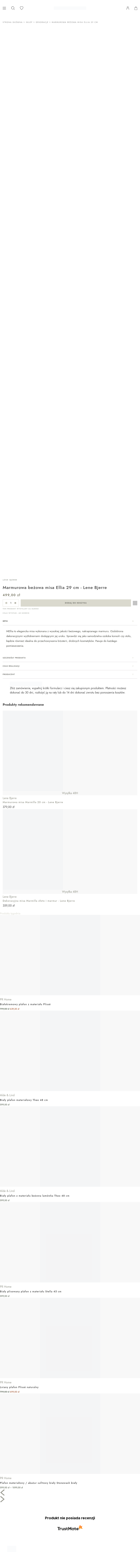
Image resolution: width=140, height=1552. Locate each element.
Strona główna (13, 22)
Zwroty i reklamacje (15, 1469)
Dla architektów (13, 1494)
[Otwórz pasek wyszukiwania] (13, 8)
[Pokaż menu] (4, 8)
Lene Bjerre (10, 315)
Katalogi (8, 1524)
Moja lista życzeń (14, 1515)
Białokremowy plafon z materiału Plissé (25, 740)
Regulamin (10, 1473)
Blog (6, 1528)
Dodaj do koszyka (76, 338)
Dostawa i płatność (15, 1465)
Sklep (29, 22)
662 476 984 (12, 1444)
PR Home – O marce (17, 1490)
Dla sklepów (11, 1498)
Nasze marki (11, 1519)
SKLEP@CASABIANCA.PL (19, 1448)
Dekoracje (42, 22)
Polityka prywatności (16, 1478)
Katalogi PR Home (15, 1503)
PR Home (5, 735)
